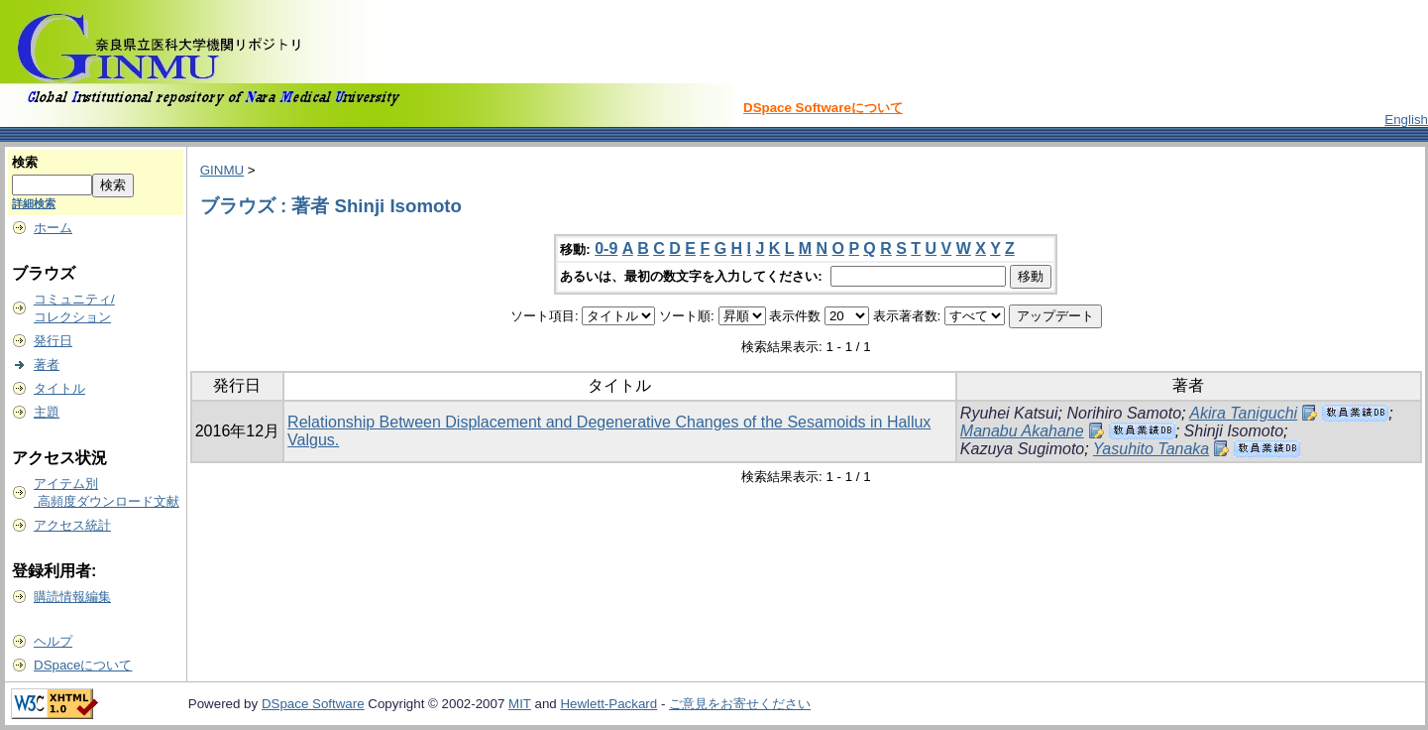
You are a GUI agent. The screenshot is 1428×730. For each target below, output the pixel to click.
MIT (519, 703)
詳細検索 (33, 203)
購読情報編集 (72, 596)
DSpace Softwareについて (823, 107)
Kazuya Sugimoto (1022, 448)
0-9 (606, 248)
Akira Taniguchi (1243, 413)
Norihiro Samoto (1123, 413)
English (1406, 119)
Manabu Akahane (1022, 431)
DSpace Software (313, 703)
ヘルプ (53, 641)
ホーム (53, 227)
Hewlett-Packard (608, 703)
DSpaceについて (83, 665)
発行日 (53, 340)
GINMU (222, 170)
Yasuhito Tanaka (1151, 448)
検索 (25, 162)
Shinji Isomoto (1234, 431)
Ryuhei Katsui (1009, 413)
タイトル (59, 388)
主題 (46, 412)
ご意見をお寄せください (740, 703)
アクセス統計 (72, 525)
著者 (46, 364)
